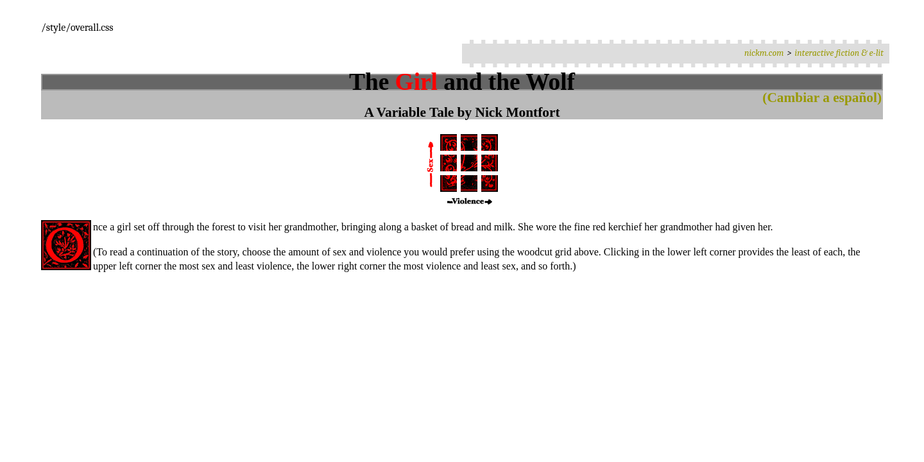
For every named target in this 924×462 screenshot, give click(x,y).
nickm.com (764, 52)
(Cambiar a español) (822, 97)
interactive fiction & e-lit (839, 52)
